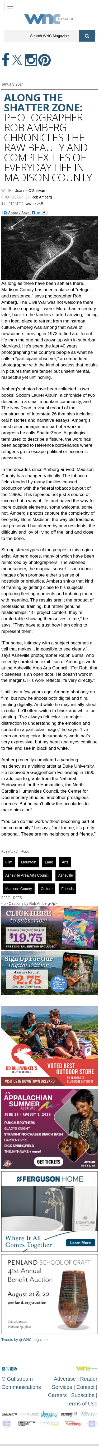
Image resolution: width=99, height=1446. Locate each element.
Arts (65, 862)
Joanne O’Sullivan (30, 190)
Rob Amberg (41, 197)
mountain (28, 862)
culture (47, 889)
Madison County (18, 889)
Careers (57, 1395)
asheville (65, 875)
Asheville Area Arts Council (27, 875)
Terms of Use (81, 1404)
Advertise (65, 1379)
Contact (85, 1387)
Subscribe (83, 1395)
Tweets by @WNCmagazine (24, 1340)
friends (67, 889)
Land (49, 862)
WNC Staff (34, 204)
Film (8, 862)
